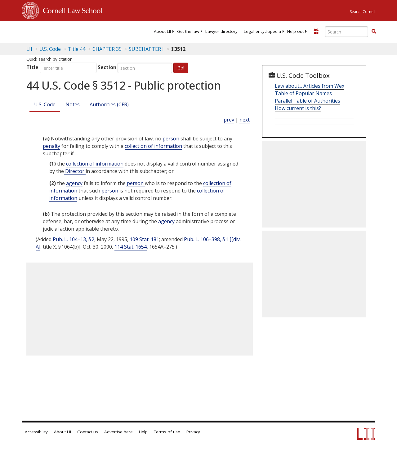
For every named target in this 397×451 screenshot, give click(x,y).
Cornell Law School (70, 9)
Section (107, 67)
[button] (374, 31)
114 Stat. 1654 (130, 246)
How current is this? (298, 108)
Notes (72, 104)
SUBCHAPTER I (146, 49)
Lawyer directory (221, 31)
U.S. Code (45, 104)
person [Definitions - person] (171, 138)
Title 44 (76, 49)
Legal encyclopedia (262, 31)
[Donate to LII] (316, 31)
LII (29, 49)
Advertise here (118, 432)
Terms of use (167, 432)
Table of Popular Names (303, 93)
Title (32, 67)
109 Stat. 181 (144, 239)
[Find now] (374, 32)
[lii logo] (46, 31)
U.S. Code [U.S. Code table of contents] (50, 49)
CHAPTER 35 (107, 49)
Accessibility (36, 432)
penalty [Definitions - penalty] (51, 146)
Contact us (87, 432)
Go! (180, 68)
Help (143, 432)
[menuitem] (162, 31)
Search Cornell (362, 11)
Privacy (193, 432)
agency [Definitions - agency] (74, 183)
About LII (162, 31)
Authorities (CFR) (109, 104)
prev (229, 119)
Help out (295, 31)
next (244, 119)
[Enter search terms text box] (346, 31)
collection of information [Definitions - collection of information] (153, 146)
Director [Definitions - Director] (75, 171)
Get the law (188, 31)
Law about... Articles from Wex (309, 85)
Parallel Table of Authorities (307, 100)
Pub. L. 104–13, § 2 (73, 239)
